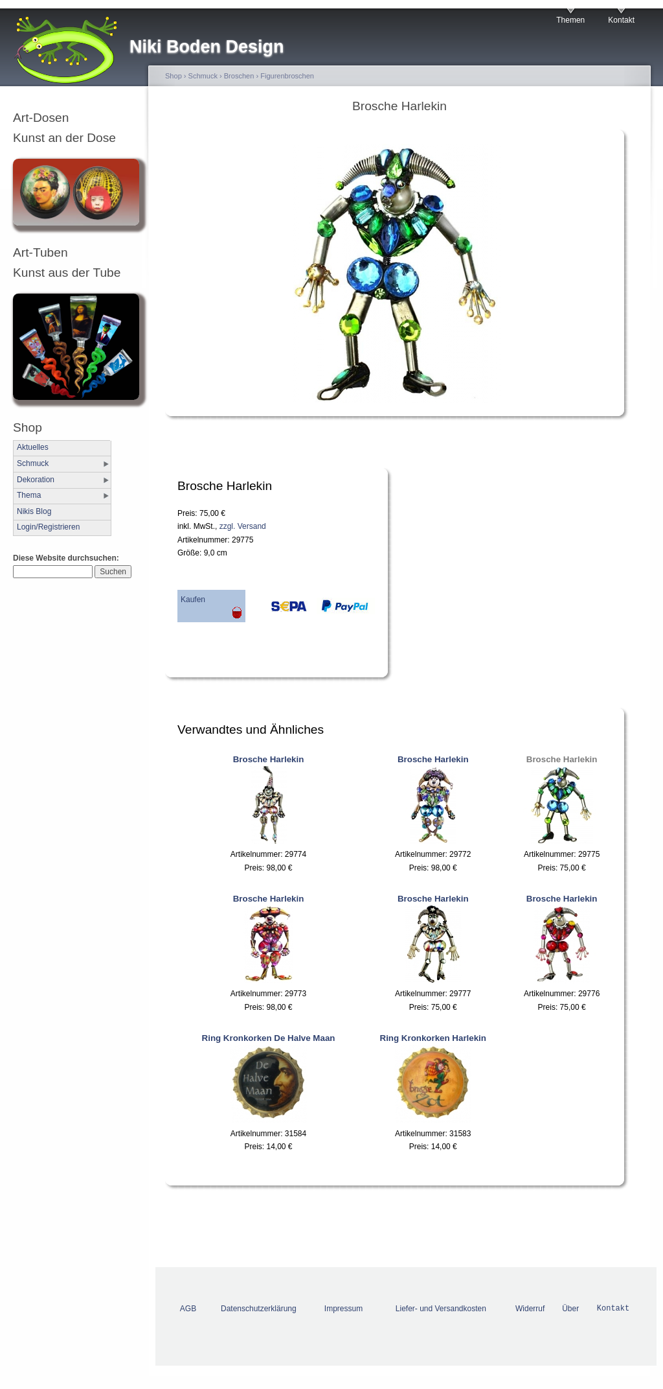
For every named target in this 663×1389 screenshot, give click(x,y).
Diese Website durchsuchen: (66, 558)
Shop (173, 76)
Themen (570, 20)
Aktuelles (33, 447)
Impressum (343, 1308)
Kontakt (621, 20)
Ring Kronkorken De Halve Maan (268, 1038)
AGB (188, 1308)
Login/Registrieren (48, 526)
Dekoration (35, 479)
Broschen (239, 76)
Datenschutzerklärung (259, 1308)
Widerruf (530, 1308)
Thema (29, 495)
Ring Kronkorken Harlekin (433, 1038)
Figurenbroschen (287, 76)
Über (570, 1308)
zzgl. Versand (242, 526)
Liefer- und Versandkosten (441, 1308)
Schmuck (33, 463)
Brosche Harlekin (268, 759)
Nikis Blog (34, 511)
